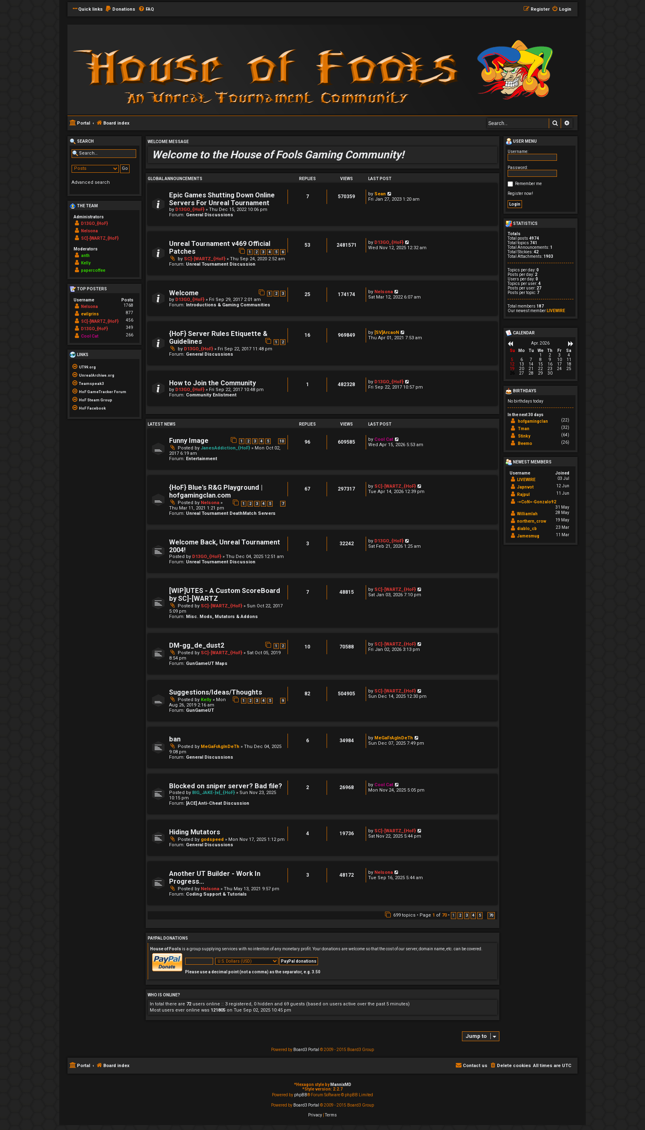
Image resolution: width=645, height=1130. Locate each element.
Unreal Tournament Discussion (220, 264)
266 (129, 335)
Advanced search (91, 182)
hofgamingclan (533, 421)
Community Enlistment (211, 395)
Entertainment (201, 458)
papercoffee (93, 270)
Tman (523, 428)
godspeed (212, 839)
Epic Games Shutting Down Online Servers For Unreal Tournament (222, 199)
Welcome (184, 293)
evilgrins (90, 314)
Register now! (520, 193)
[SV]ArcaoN (386, 332)
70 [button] (491, 915)
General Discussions (209, 215)
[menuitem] (120, 9)
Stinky (524, 436)
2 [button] (460, 915)
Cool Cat (383, 439)
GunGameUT (200, 710)
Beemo (525, 443)
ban (175, 739)
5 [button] (480, 915)
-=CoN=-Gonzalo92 (536, 502)
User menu (521, 141)
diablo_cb (527, 528)
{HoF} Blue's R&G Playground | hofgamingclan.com (215, 491)
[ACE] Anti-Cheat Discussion (217, 803)
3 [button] (467, 915)
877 (129, 312)
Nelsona (383, 291)
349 (129, 327)
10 (282, 441)
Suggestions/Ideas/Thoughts (215, 692)
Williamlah (527, 514)
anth (85, 255)
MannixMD (340, 1084)
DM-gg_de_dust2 (196, 645)
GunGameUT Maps (206, 663)
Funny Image (189, 441)
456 (129, 320)
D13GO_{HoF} (189, 209)
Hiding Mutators (194, 832)
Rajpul (523, 494)
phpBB (300, 1095)
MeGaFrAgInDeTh (220, 746)
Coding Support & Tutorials (216, 894)
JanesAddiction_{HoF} (225, 448)
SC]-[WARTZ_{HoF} (204, 259)
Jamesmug (528, 536)
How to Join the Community (212, 383)
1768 (128, 305)
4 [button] (473, 915)
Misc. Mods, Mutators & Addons (222, 616)
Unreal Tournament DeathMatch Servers (231, 513)
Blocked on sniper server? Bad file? (225, 786)
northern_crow (531, 521)
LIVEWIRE (556, 310)
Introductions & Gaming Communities (228, 305)
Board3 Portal (306, 1049)
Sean (380, 194)
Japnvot (525, 487)
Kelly (206, 699)
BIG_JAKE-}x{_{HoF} (213, 792)
